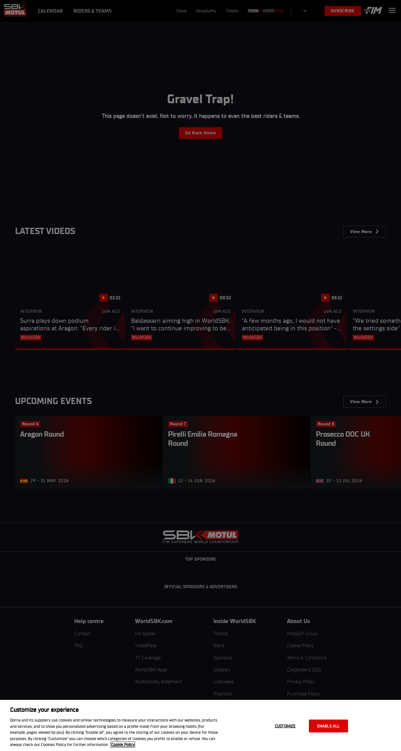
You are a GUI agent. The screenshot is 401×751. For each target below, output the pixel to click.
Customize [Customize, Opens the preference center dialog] (285, 725)
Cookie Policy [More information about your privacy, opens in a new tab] (122, 744)
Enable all (328, 725)
